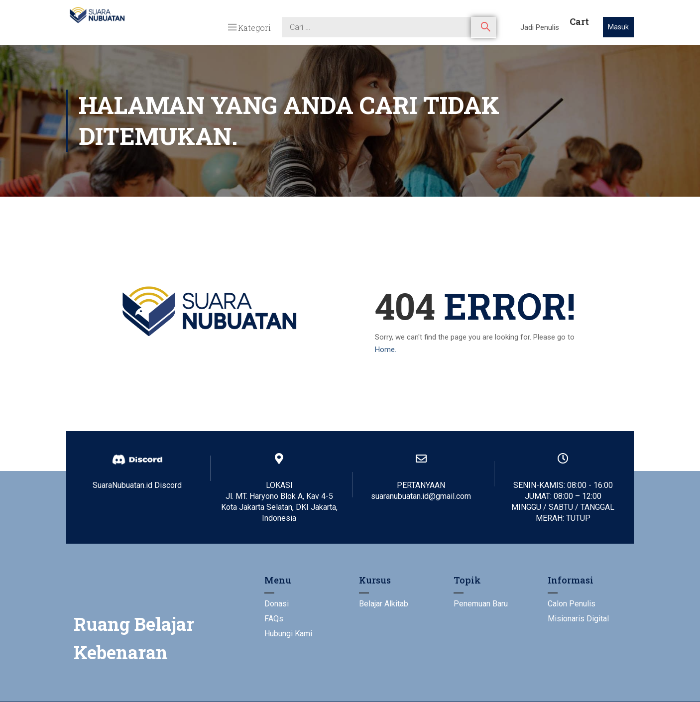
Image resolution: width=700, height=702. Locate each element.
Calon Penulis (571, 603)
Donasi (276, 603)
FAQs (273, 618)
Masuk (618, 27)
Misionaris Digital (578, 618)
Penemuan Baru (481, 603)
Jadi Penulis (539, 27)
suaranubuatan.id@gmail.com (421, 496)
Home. (385, 349)
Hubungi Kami (288, 633)
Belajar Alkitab (383, 603)
